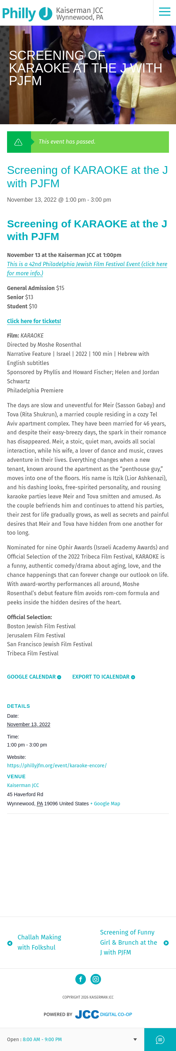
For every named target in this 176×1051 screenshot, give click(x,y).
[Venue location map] (88, 864)
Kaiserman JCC (23, 785)
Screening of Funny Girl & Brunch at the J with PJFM (128, 943)
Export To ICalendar (101, 676)
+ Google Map (105, 804)
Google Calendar (31, 676)
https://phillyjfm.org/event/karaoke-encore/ (57, 766)
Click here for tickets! (34, 321)
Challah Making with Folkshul (39, 942)
